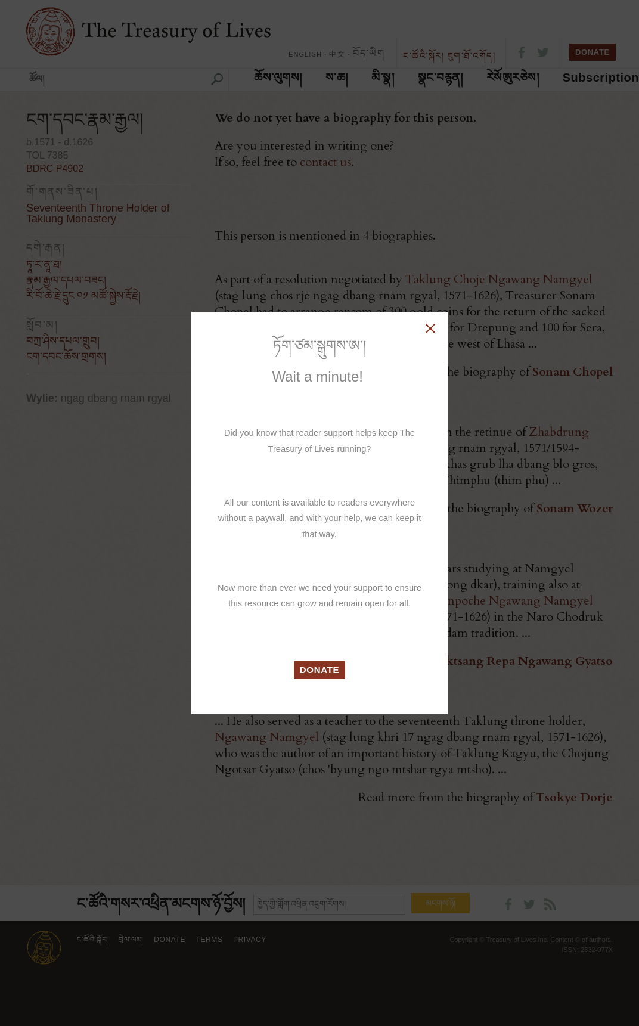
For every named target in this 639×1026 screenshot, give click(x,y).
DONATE (320, 670)
